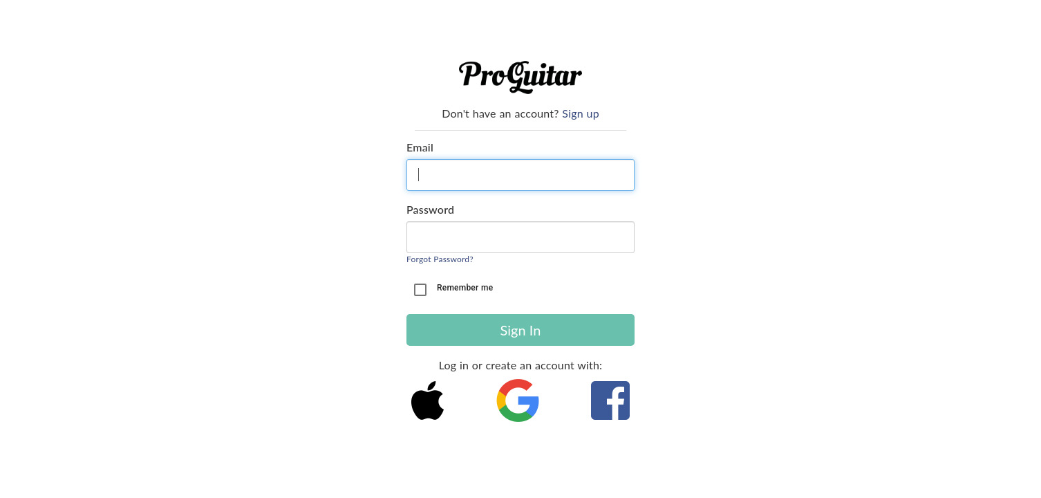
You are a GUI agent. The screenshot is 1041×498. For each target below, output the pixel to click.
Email (419, 147)
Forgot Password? (439, 259)
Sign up (580, 113)
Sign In (520, 330)
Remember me (465, 288)
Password (430, 209)
